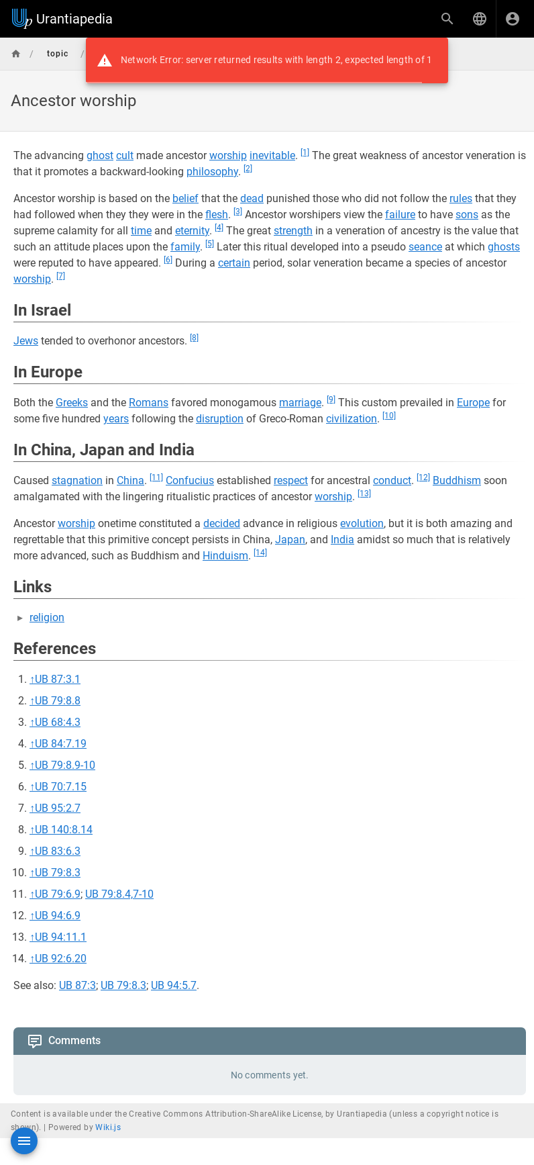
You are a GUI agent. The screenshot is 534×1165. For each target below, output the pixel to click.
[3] (237, 211)
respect (291, 480)
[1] (305, 152)
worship (228, 155)
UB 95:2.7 (58, 808)
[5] (209, 243)
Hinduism (225, 555)
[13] (364, 493)
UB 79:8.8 (58, 700)
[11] (156, 477)
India (342, 539)
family (185, 246)
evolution (362, 523)
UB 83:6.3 (58, 851)
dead (252, 198)
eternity (192, 230)
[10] (389, 415)
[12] (423, 477)
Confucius (190, 480)
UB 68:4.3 (58, 722)
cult (125, 155)
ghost (100, 155)
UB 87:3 (77, 985)
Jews (25, 340)
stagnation (77, 480)
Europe (473, 402)
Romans (148, 402)
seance (425, 246)
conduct (392, 480)
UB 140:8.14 (64, 829)
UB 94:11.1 (61, 937)
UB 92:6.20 (61, 958)
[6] (168, 260)
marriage (300, 402)
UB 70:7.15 (61, 786)
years (116, 418)
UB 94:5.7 (174, 985)
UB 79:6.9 (58, 894)
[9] (331, 399)
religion (47, 617)
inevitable (272, 155)
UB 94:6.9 (58, 915)
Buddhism (457, 480)
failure (400, 214)
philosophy (212, 171)
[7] (60, 276)
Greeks (72, 402)
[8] (194, 337)
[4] (219, 227)
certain (234, 263)
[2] (248, 168)
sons (467, 214)
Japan (290, 539)
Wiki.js (108, 1127)
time (141, 230)
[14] (260, 552)
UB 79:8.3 (58, 872)
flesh (216, 214)
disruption (220, 418)
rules (460, 198)
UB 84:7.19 (61, 743)
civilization (351, 418)
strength (293, 230)
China (130, 480)
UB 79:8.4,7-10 (119, 894)
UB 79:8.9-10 (65, 765)
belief (185, 198)
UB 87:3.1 (58, 679)
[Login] (512, 19)
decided (221, 523)
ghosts (504, 246)
